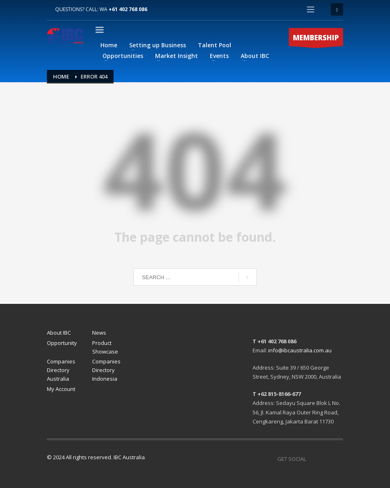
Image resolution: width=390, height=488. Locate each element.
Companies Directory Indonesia (106, 370)
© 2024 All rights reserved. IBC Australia (96, 457)
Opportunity (62, 343)
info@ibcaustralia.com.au (300, 350)
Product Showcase (105, 347)
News (99, 332)
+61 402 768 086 (128, 9)
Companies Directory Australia (61, 370)
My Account (61, 389)
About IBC (59, 332)
